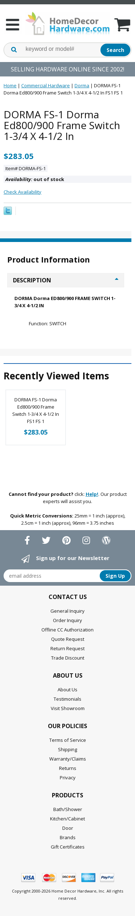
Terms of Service (67, 740)
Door (67, 828)
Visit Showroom (68, 708)
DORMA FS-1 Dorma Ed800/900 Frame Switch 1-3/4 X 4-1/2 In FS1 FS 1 (35, 410)
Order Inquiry (67, 620)
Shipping (67, 749)
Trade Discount (67, 658)
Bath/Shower (67, 809)
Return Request (67, 648)
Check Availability (22, 192)
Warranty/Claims (67, 759)
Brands (68, 837)
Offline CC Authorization (67, 629)
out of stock (34, 179)
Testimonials (67, 699)
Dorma (82, 85)
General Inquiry (67, 611)
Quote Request (67, 639)
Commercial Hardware (45, 85)
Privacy (68, 777)
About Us (67, 689)
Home (10, 85)
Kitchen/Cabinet (67, 818)
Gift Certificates (68, 847)
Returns (67, 768)
